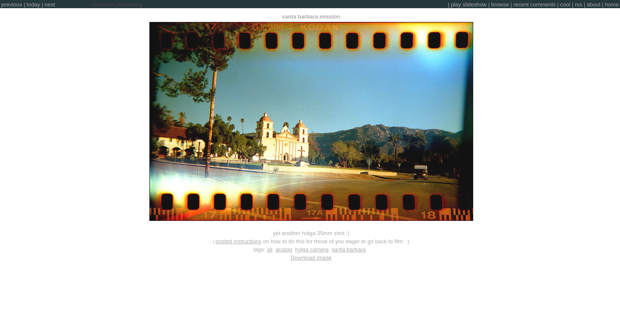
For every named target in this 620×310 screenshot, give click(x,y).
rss (578, 4)
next (50, 4)
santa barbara (349, 249)
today (33, 4)
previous (11, 4)
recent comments (535, 4)
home (612, 4)
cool (565, 4)
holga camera (312, 249)
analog (284, 249)
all (270, 249)
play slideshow (469, 4)
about (594, 4)
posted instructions (239, 241)
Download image (311, 257)
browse (500, 4)
